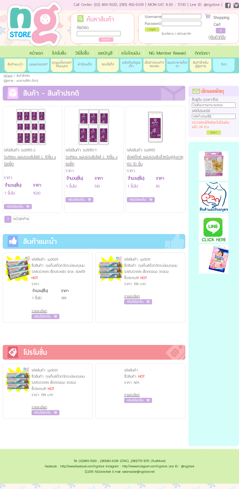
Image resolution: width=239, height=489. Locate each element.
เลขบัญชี (105, 53)
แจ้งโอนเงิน (130, 53)
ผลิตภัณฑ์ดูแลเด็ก (131, 64)
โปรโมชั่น (59, 53)
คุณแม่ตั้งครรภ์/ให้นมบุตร (62, 64)
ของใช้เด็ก (108, 64)
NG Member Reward (167, 53)
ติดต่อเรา (202, 53)
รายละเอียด (39, 311)
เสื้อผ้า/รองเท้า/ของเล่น (154, 64)
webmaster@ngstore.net (138, 471)
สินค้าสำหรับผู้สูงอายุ (200, 64)
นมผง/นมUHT (38, 64)
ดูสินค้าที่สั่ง (217, 36)
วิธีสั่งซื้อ (82, 53)
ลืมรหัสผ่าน (168, 33)
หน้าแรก (36, 53)
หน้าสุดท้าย (21, 219)
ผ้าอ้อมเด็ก (85, 64)
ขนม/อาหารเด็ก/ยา (177, 64)
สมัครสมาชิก (184, 33)
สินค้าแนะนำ (15, 64)
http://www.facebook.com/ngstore (82, 466)
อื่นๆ (224, 64)
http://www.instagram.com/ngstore (144, 466)
